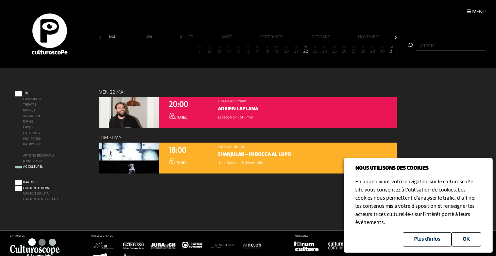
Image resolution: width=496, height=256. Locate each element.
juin (148, 37)
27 (353, 50)
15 (238, 50)
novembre (370, 37)
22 (305, 50)
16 (247, 50)
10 (190, 50)
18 (267, 50)
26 (344, 50)
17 (257, 50)
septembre (272, 37)
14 (228, 50)
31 (392, 50)
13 (219, 50)
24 (324, 50)
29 (372, 50)
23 (315, 50)
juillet (187, 37)
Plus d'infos (427, 239)
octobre (321, 37)
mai (113, 37)
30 (382, 50)
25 (334, 50)
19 (276, 50)
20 (286, 50)
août (227, 37)
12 (209, 50)
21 (295, 50)
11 (199, 50)
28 (363, 50)
